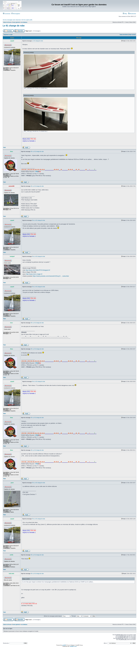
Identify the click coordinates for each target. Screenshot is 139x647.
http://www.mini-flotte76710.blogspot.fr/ (38, 270)
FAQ (125, 13)
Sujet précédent (124, 34)
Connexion (6, 13)
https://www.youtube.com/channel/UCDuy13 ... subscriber (51, 276)
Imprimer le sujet (8, 34)
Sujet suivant (132, 34)
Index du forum (7, 22)
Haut (4, 147)
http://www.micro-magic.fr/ (34, 274)
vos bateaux (24, 22)
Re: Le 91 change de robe (37, 151)
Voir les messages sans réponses (12, 19)
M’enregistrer (15, 13)
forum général (16, 22)
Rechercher (132, 13)
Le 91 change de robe (14, 25)
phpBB (64, 645)
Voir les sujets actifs (27, 19)
